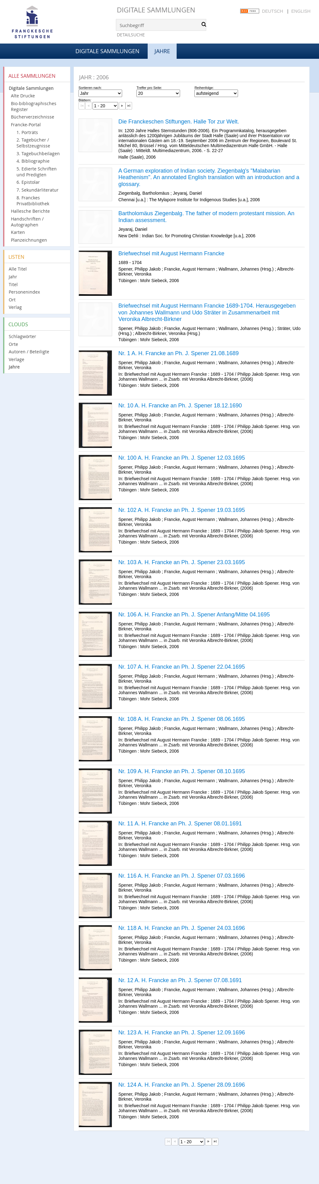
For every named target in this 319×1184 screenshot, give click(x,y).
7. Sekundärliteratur (38, 190)
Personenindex (24, 292)
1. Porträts (27, 132)
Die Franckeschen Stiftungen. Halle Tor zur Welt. (178, 121)
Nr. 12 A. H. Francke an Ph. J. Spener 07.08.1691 (180, 980)
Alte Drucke (23, 96)
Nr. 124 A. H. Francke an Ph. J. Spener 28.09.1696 (181, 1085)
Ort (12, 300)
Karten (18, 232)
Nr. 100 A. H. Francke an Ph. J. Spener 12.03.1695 (181, 458)
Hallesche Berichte (30, 211)
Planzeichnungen (29, 240)
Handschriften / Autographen (27, 222)
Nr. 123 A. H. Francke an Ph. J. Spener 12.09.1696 (181, 1032)
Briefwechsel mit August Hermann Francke (171, 253)
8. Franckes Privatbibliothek (33, 201)
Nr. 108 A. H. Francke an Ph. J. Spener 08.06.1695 (181, 719)
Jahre (14, 367)
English (300, 11)
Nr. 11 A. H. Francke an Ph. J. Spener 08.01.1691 (180, 823)
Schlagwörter (22, 336)
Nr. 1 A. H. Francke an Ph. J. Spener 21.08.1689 (178, 353)
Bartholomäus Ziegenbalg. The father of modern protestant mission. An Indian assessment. (206, 216)
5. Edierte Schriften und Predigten (37, 172)
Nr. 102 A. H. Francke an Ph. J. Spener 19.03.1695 (181, 510)
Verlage (16, 359)
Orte (13, 344)
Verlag (15, 307)
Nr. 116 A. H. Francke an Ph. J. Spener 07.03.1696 (181, 876)
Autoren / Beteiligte (29, 352)
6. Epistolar (28, 182)
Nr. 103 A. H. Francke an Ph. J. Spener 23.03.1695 (181, 562)
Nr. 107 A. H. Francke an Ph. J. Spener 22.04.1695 (181, 667)
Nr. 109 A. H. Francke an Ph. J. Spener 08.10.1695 (181, 771)
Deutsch (272, 11)
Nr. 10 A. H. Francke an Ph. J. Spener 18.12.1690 (180, 405)
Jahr (13, 277)
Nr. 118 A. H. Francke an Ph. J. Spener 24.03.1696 (181, 928)
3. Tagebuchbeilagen (38, 153)
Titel (13, 284)
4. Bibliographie (33, 161)
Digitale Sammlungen (156, 9)
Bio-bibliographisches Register (33, 106)
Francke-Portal (26, 125)
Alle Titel (18, 269)
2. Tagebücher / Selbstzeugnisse (33, 143)
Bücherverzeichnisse (32, 117)
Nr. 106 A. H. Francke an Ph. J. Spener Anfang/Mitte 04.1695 (194, 614)
